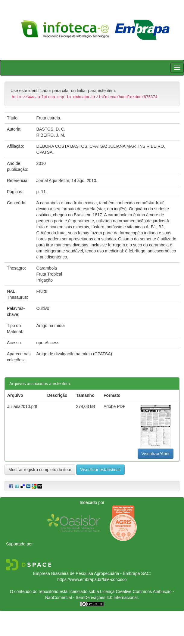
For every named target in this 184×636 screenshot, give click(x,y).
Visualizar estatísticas (100, 469)
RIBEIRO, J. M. (50, 135)
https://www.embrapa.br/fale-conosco (91, 579)
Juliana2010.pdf (22, 406)
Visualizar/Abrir (156, 453)
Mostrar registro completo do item (39, 469)
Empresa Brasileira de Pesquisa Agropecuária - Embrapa (86, 573)
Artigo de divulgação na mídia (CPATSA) (74, 353)
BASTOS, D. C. (50, 129)
